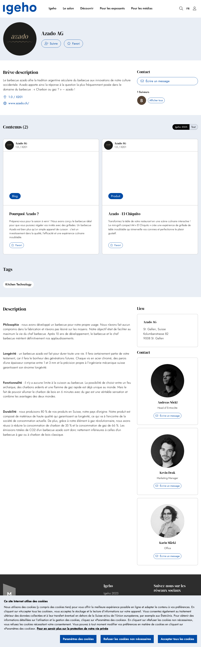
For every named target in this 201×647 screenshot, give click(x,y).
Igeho (52, 8)
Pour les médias (141, 8)
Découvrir (86, 8)
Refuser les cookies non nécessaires (127, 639)
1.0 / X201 (13, 97)
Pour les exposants (112, 8)
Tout (193, 127)
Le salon (68, 8)
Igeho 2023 (111, 593)
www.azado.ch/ (16, 103)
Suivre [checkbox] (51, 43)
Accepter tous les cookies (177, 639)
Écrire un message (155, 81)
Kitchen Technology (18, 284)
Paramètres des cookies (78, 639)
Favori (73, 43)
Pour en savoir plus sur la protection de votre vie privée (72, 629)
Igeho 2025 (181, 127)
